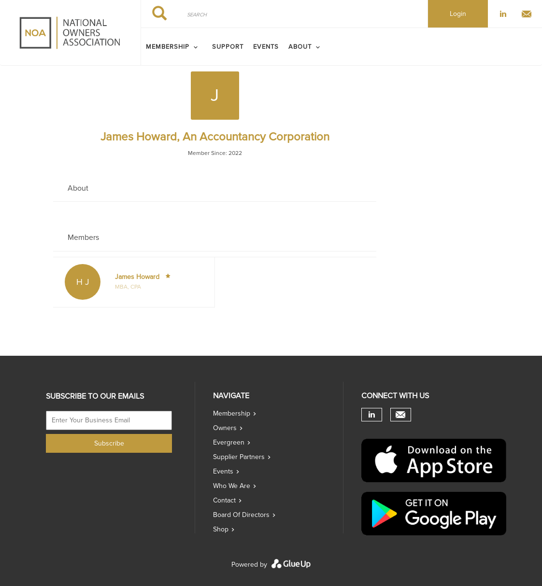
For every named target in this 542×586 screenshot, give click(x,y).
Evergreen (228, 442)
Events (266, 47)
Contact (224, 500)
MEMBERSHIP (167, 47)
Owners (225, 428)
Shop (220, 529)
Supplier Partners (239, 457)
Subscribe (109, 443)
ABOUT (300, 47)
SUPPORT (227, 47)
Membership (231, 413)
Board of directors (241, 515)
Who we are (231, 486)
